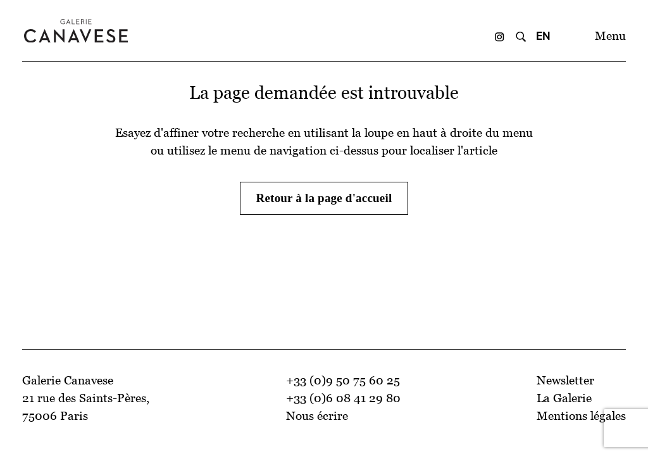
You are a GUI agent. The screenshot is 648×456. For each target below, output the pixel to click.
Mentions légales (581, 415)
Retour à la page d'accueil (324, 198)
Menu (610, 35)
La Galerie (564, 398)
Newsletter (565, 380)
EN (543, 35)
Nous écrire (317, 415)
